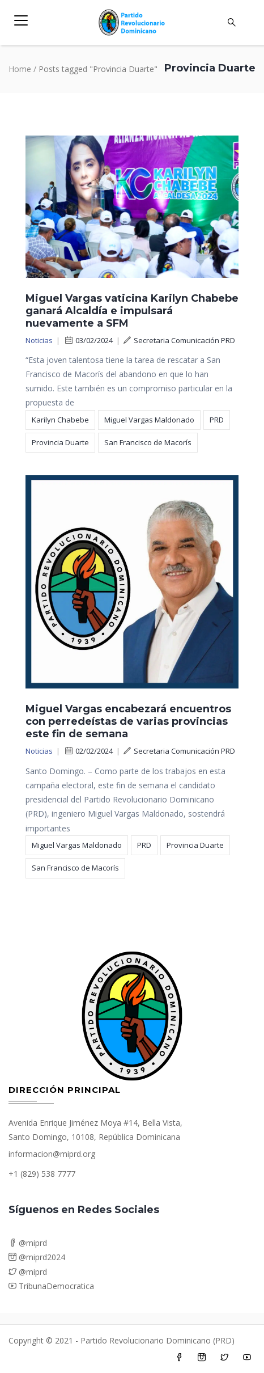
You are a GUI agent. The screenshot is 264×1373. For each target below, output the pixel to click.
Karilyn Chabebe (60, 420)
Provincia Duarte (60, 442)
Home (19, 69)
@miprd (27, 1242)
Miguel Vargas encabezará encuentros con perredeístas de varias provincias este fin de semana (128, 721)
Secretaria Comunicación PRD (179, 340)
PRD (217, 420)
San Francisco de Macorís (147, 442)
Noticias (39, 340)
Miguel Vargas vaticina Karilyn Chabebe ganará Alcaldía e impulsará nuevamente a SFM (132, 310)
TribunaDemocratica (51, 1286)
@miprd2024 (36, 1257)
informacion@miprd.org (51, 1153)
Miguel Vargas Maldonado (149, 420)
